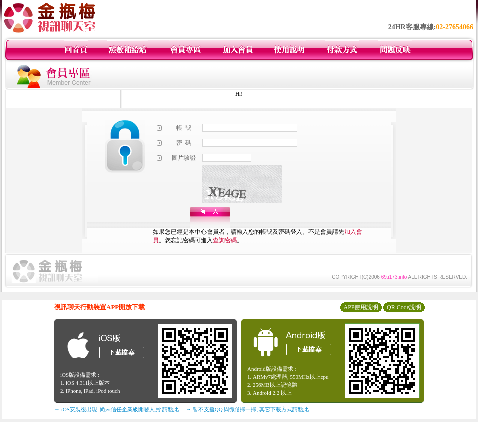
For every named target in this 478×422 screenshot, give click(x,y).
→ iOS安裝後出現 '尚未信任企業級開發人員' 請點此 (116, 409)
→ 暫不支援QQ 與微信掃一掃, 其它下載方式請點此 (247, 409)
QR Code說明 (404, 307)
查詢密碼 (225, 240)
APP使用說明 (360, 307)
